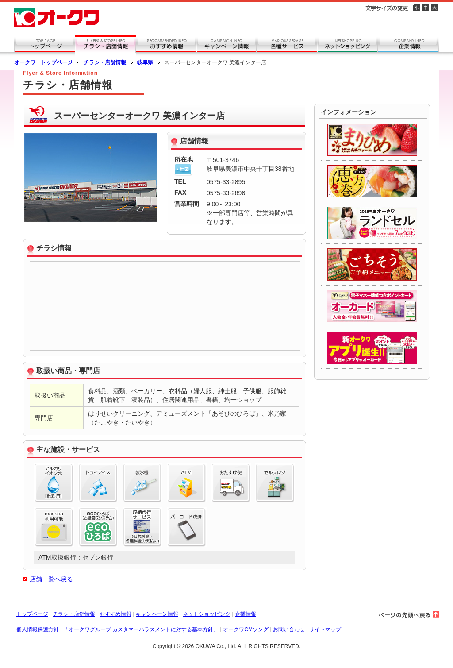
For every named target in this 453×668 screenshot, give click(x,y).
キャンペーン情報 (157, 614)
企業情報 (245, 614)
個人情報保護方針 (37, 629)
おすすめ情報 (115, 614)
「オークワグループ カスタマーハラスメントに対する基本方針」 (141, 629)
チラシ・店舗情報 (105, 62)
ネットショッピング (206, 614)
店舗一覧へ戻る (51, 579)
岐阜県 (145, 62)
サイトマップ (325, 629)
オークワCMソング (246, 629)
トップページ (32, 614)
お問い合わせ (289, 629)
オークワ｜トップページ (43, 62)
